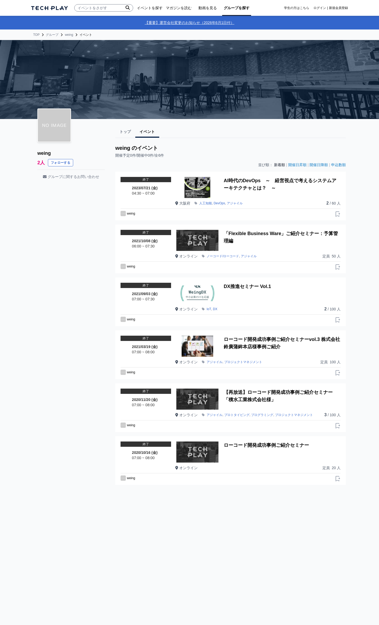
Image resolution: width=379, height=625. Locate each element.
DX (215, 309)
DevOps (219, 203)
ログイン (319, 8)
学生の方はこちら (296, 8)
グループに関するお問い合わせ (71, 177)
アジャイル (235, 203)
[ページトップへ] (49, 8)
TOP (36, 35)
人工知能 (205, 203)
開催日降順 (319, 165)
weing (69, 35)
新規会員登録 (338, 8)
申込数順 (338, 165)
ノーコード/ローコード (223, 256)
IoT (209, 309)
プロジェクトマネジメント (243, 362)
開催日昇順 (297, 165)
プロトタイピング (237, 415)
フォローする (60, 163)
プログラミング (262, 415)
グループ (52, 35)
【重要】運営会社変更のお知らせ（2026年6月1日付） (190, 23)
